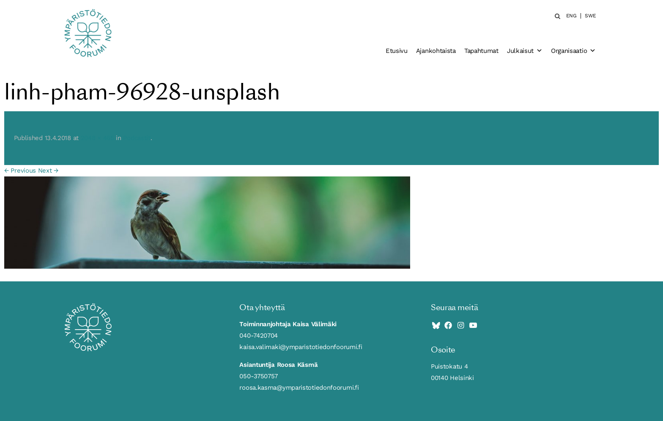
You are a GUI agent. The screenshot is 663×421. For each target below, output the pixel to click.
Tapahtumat (481, 51)
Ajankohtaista (436, 51)
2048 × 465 (97, 138)
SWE (590, 16)
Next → (48, 170)
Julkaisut (524, 50)
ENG (571, 16)
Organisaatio (573, 50)
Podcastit (136, 138)
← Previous (20, 170)
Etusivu (397, 51)
